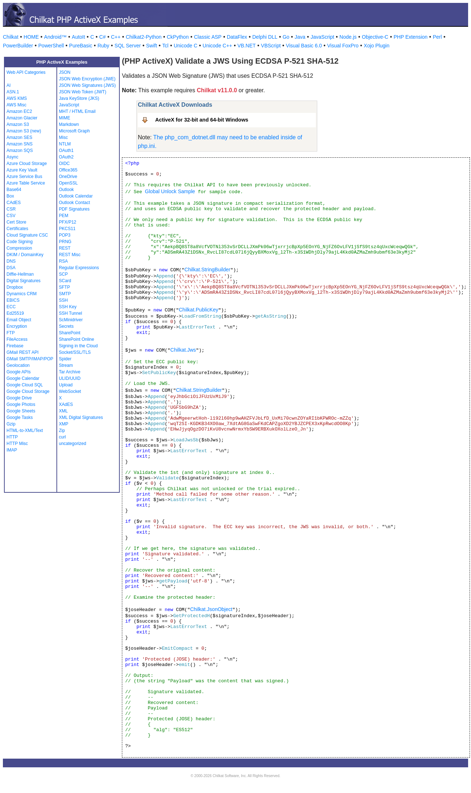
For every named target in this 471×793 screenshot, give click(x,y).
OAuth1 (66, 150)
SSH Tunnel (70, 313)
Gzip (11, 424)
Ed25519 (15, 313)
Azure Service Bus (24, 176)
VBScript (270, 45)
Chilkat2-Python (144, 37)
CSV (11, 215)
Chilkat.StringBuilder (207, 269)
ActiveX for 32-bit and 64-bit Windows (201, 120)
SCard (65, 280)
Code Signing (20, 241)
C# (102, 37)
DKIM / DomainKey (25, 254)
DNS (11, 261)
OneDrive (68, 176)
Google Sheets (21, 411)
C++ (115, 37)
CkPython (178, 37)
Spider (65, 358)
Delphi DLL (264, 37)
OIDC (64, 163)
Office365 (68, 170)
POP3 (65, 235)
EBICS (13, 300)
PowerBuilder (18, 45)
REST (65, 248)
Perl (437, 37)
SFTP (64, 287)
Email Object (19, 319)
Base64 (14, 189)
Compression (19, 248)
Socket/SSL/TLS (75, 352)
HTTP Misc (17, 443)
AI (8, 85)
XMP (63, 424)
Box (10, 196)
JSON (65, 72)
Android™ (55, 37)
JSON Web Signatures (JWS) (87, 85)
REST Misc (70, 254)
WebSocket (70, 391)
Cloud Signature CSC (27, 235)
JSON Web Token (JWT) (82, 91)
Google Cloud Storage (28, 391)
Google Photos (21, 404)
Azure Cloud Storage (27, 163)
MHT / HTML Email (77, 111)
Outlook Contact (74, 202)
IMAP (12, 450)
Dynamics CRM (22, 293)
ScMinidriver (71, 319)
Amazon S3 (18, 124)
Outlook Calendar (76, 196)
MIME (64, 117)
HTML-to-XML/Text (25, 430)
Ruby (103, 45)
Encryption (17, 326)
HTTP (12, 437)
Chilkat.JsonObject (211, 609)
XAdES (66, 404)
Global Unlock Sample (170, 191)
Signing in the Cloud (78, 345)
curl (62, 437)
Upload (66, 384)
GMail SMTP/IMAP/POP (30, 358)
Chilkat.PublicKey (198, 310)
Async (12, 157)
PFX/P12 (67, 222)
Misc (63, 137)
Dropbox (15, 287)
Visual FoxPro (342, 45)
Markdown (69, 124)
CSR (11, 209)
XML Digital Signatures (81, 417)
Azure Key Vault (22, 170)
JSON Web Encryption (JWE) (87, 78)
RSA (63, 261)
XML (63, 411)
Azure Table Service (26, 183)
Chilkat (10, 37)
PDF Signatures (74, 209)
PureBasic (80, 45)
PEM (63, 215)
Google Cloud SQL (25, 384)
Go (286, 37)
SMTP (65, 293)
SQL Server (128, 45)
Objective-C (375, 37)
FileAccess (17, 339)
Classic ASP (207, 37)
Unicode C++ (217, 45)
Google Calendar (23, 378)
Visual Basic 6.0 (304, 45)
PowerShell (51, 45)
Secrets (66, 326)
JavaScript (322, 37)
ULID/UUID (70, 378)
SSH (63, 300)
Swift (151, 45)
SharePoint (69, 332)
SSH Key (68, 306)
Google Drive (19, 397)
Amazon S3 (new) (24, 130)
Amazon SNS (20, 144)
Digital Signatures (24, 280)
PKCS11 (67, 228)
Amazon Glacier (22, 117)
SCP (63, 274)
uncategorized (72, 443)
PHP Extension (411, 37)
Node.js (347, 37)
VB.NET (246, 45)
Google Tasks (20, 417)
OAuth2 (66, 157)
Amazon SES (19, 137)
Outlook (66, 189)
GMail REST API (22, 352)
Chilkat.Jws (183, 350)
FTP (11, 332)
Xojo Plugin (377, 45)
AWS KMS (17, 98)
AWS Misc (16, 104)
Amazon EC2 (19, 111)
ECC (11, 306)
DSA (11, 267)
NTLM (65, 144)
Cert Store (16, 222)
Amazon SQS (20, 150)
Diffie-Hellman (20, 274)
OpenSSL (68, 183)
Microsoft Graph (74, 130)
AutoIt (78, 37)
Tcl (165, 45)
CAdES (14, 202)
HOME (31, 37)
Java (299, 37)
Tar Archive (69, 371)
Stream (66, 365)
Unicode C (185, 45)
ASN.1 (13, 91)
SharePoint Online (76, 339)
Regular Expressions (79, 267)
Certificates (17, 228)
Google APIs (19, 371)
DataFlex (237, 37)
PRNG (65, 241)
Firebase (15, 345)
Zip (62, 430)
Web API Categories (26, 72)
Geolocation (18, 365)
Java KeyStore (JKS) (79, 98)
